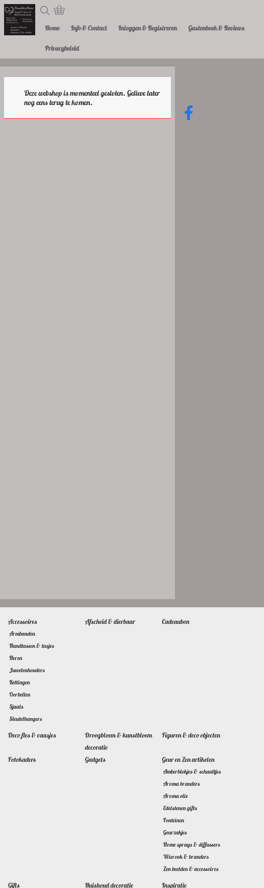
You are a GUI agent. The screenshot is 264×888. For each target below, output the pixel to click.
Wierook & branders (186, 856)
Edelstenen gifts (180, 808)
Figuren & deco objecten (191, 735)
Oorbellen (19, 694)
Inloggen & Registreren (147, 28)
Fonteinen (173, 820)
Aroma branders (181, 783)
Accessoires (22, 621)
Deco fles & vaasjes (32, 735)
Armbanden (22, 633)
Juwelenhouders (27, 670)
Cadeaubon (175, 621)
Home (52, 28)
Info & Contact (89, 28)
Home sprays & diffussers (191, 844)
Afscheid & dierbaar (110, 621)
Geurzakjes (175, 832)
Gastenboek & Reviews (216, 28)
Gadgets (95, 759)
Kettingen (19, 682)
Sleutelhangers (25, 718)
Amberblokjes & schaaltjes (192, 771)
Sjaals (16, 706)
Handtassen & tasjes (31, 645)
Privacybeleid (62, 48)
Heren (15, 658)
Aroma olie (175, 796)
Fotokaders (22, 759)
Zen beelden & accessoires (191, 869)
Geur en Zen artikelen (188, 759)
